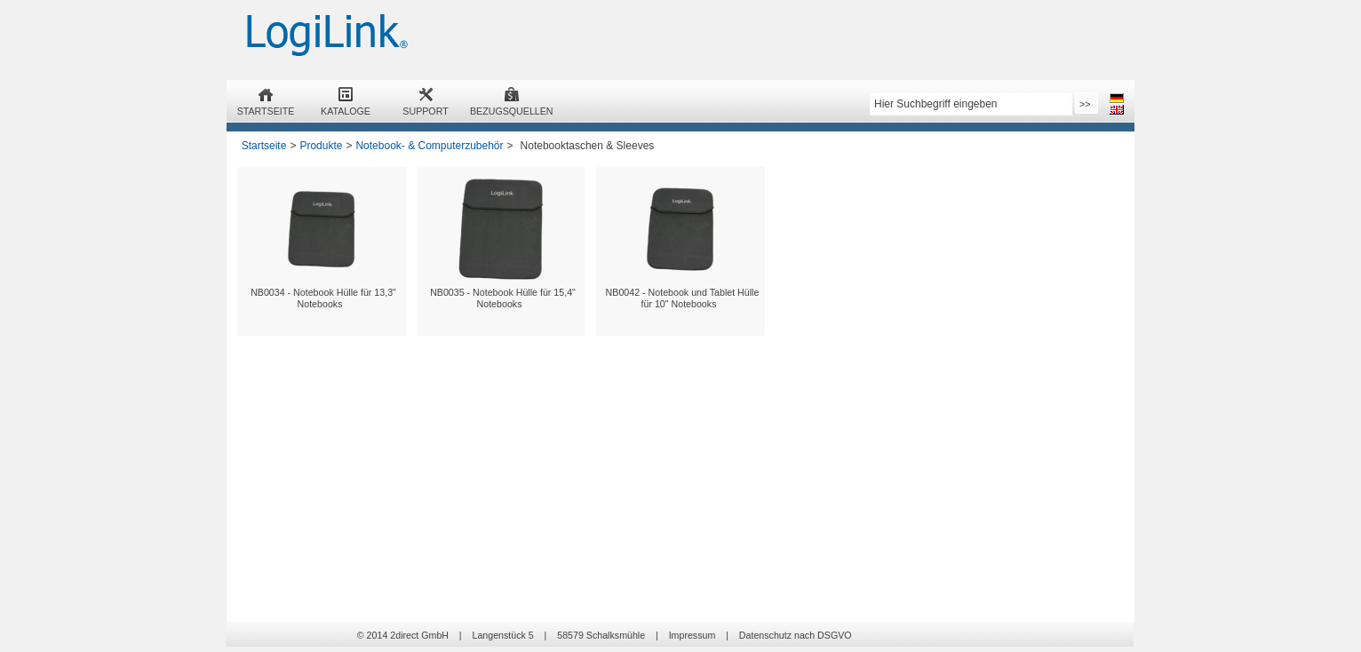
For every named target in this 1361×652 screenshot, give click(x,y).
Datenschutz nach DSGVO (795, 635)
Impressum (692, 635)
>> (1084, 104)
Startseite (264, 145)
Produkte (320, 145)
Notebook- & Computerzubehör (429, 145)
